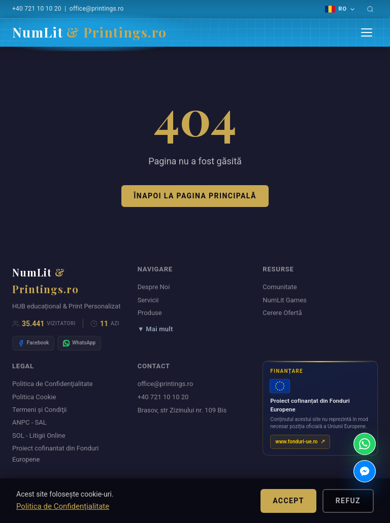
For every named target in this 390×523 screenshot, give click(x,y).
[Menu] (366, 32)
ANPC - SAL (29, 422)
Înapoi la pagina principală (195, 196)
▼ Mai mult (155, 329)
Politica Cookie (34, 396)
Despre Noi (154, 287)
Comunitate (280, 287)
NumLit (89, 32)
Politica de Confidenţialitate (52, 384)
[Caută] (370, 9)
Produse (150, 313)
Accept (288, 501)
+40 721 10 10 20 (36, 8)
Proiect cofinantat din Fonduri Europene (55, 453)
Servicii (148, 300)
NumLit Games (284, 300)
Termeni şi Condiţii (39, 409)
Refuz (348, 501)
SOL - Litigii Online (39, 435)
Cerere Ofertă (282, 313)
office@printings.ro (97, 8)
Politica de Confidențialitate (62, 506)
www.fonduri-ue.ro (296, 441)
